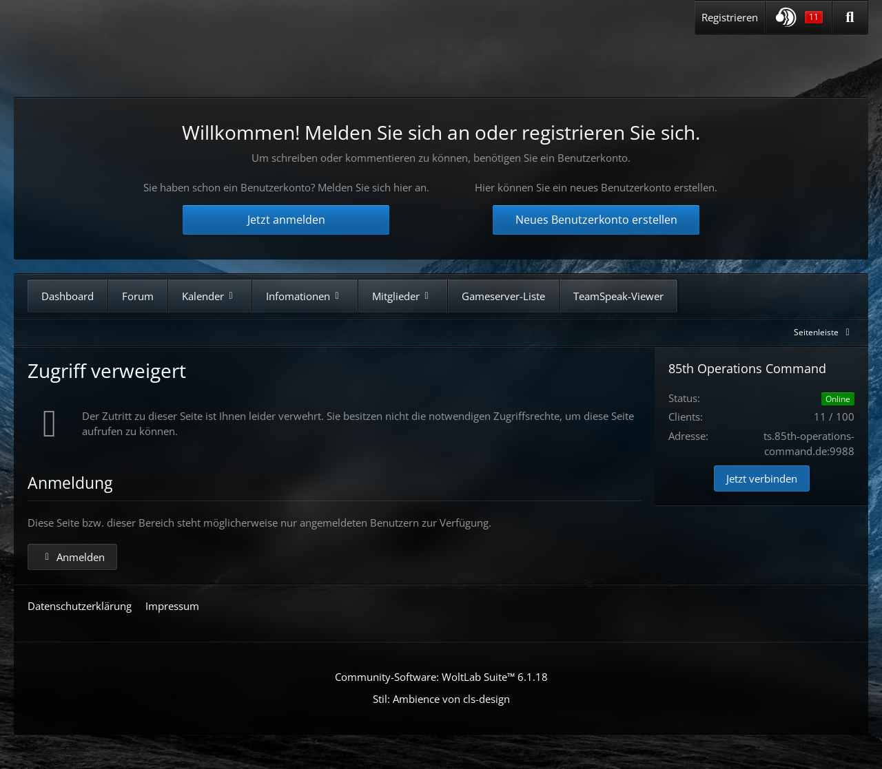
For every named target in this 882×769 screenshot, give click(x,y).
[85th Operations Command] (158, 61)
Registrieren (729, 17)
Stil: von (441, 699)
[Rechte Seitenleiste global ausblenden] (824, 332)
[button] (799, 17)
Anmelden (72, 557)
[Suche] (850, 17)
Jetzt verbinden (761, 478)
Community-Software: (441, 677)
